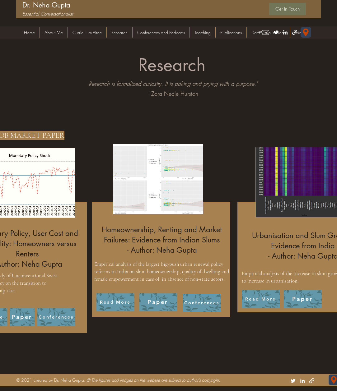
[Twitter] (276, 32)
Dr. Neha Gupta (46, 5)
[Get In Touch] (287, 9)
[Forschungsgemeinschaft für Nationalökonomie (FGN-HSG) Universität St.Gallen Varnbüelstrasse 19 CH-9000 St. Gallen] (306, 32)
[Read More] (115, 302)
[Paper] (22, 317)
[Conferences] (56, 317)
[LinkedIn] (285, 32)
